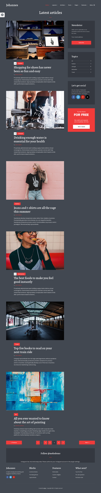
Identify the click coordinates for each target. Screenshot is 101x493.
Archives (62, 5)
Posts (69, 5)
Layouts (54, 5)
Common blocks (33, 472)
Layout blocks (32, 477)
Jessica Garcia (18, 74)
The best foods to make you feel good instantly (33, 280)
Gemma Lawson (19, 425)
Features (83, 5)
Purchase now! (79, 477)
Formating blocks (33, 474)
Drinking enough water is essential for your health (30, 139)
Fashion (20, 63)
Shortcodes (55, 472)
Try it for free (79, 472)
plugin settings (75, 461)
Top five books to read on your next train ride (33, 350)
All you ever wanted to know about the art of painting (31, 420)
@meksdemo (54, 453)
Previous (14, 442)
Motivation (21, 274)
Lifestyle (20, 133)
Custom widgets (56, 474)
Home (47, 5)
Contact (54, 477)
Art (16, 414)
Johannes (12, 5)
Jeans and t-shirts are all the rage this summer (35, 209)
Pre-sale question (80, 474)
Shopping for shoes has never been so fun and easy (32, 69)
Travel (17, 344)
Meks (45, 488)
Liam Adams (18, 144)
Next (86, 442)
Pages (76, 5)
